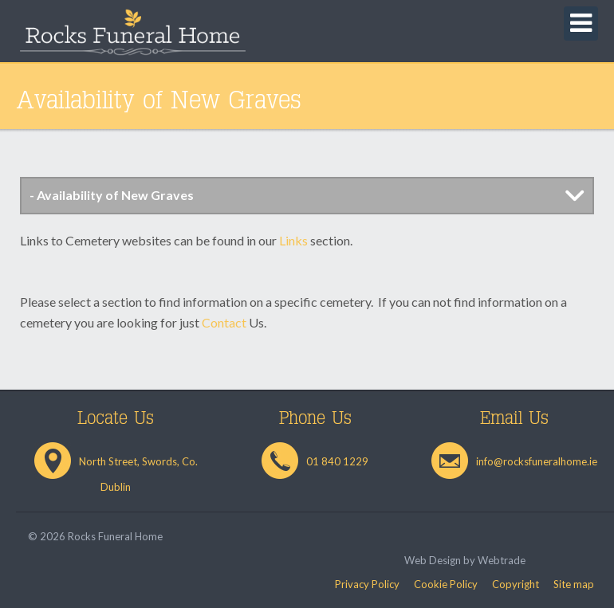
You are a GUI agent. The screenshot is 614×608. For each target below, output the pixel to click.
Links (293, 240)
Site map (573, 584)
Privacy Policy (367, 584)
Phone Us (315, 418)
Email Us (514, 418)
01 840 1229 (337, 461)
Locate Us (115, 418)
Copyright (515, 584)
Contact (224, 322)
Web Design (432, 560)
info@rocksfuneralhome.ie (536, 461)
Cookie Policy (446, 584)
